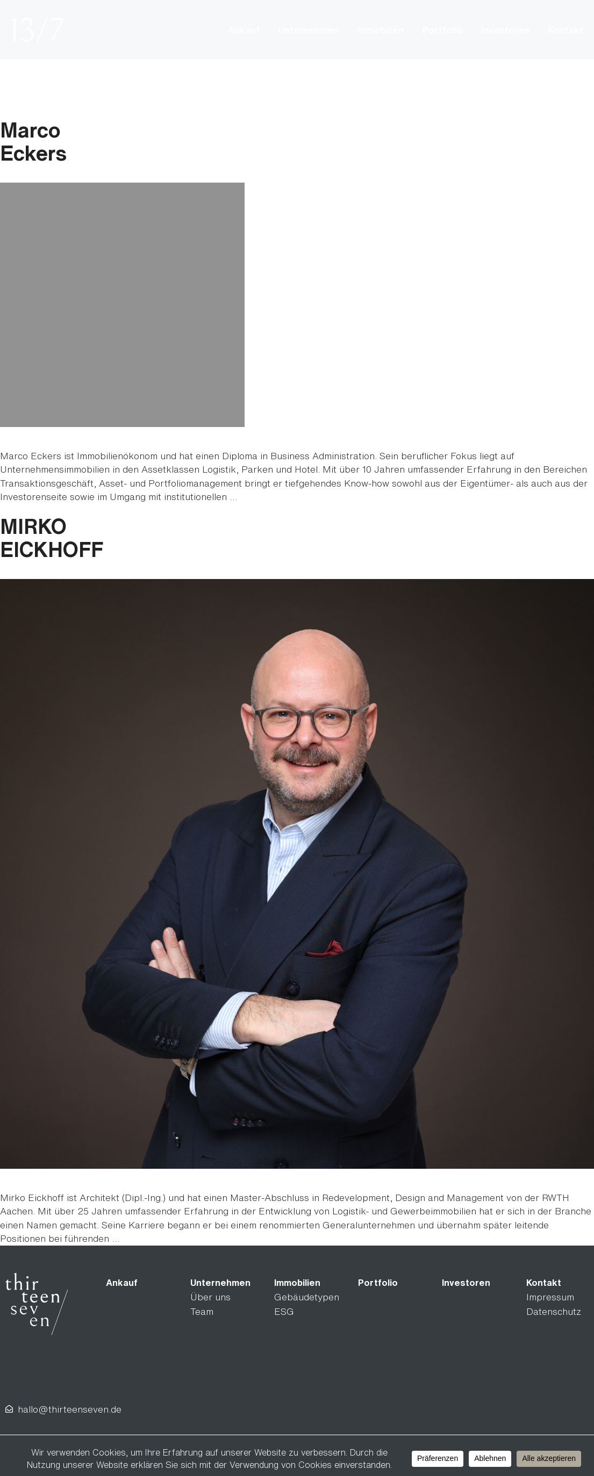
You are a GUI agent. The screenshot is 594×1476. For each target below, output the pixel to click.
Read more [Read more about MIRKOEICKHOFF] (145, 1238)
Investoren (505, 30)
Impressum (550, 1297)
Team (201, 1311)
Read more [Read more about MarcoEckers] (263, 496)
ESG (284, 1311)
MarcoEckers (33, 141)
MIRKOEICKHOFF (51, 538)
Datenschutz (553, 1311)
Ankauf (244, 30)
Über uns (210, 1297)
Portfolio (442, 30)
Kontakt (565, 30)
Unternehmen (308, 30)
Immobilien (380, 30)
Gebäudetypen (306, 1297)
